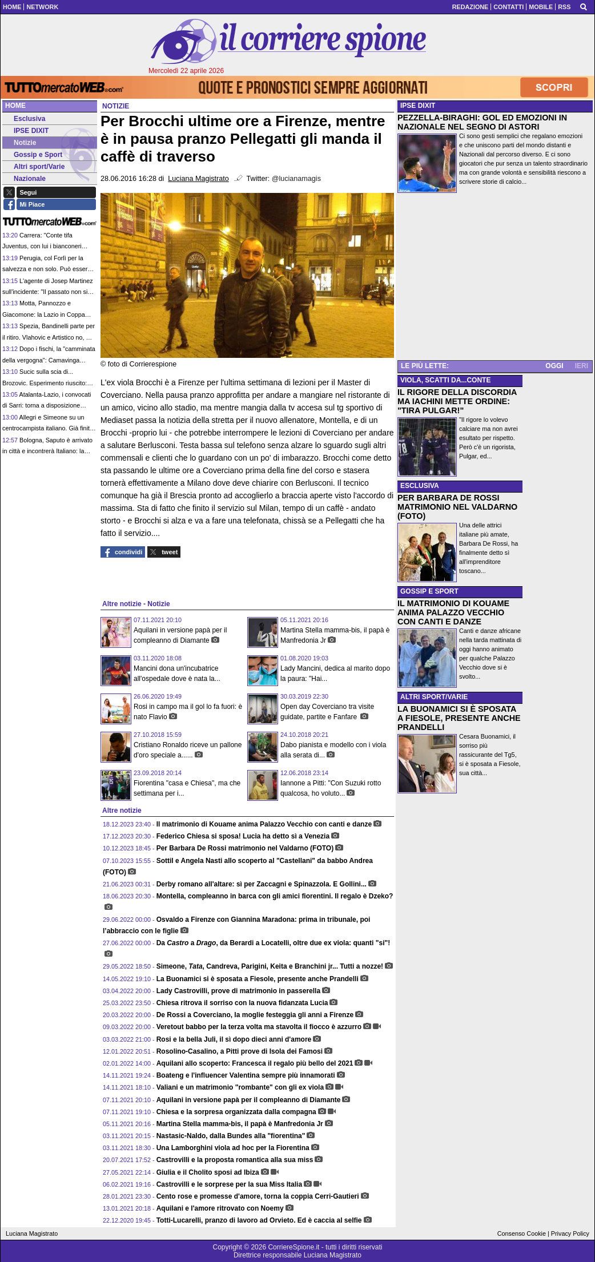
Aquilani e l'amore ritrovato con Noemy (220, 1208)
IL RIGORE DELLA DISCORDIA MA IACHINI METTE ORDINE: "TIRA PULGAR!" (457, 401)
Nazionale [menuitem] (25, 179)
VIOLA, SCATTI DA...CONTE (445, 380)
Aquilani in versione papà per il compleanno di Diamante (248, 1100)
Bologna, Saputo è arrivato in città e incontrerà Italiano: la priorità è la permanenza (47, 451)
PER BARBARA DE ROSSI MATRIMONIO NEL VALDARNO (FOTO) (457, 507)
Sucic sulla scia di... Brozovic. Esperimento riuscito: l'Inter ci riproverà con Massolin (44, 382)
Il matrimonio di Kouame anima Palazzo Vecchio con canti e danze (264, 824)
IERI (581, 366)
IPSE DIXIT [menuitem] (27, 131)
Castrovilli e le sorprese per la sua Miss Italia (229, 1184)
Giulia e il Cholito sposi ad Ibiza (207, 1172)
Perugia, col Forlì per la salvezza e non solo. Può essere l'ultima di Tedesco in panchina (46, 269)
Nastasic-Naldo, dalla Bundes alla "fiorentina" (230, 1136)
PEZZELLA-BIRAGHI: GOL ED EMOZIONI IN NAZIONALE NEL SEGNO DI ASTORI (482, 122)
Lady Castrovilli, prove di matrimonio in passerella (238, 991)
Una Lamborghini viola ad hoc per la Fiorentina (232, 1148)
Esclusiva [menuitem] (25, 119)
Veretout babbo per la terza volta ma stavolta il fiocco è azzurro (258, 1027)
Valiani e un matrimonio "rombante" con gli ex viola (240, 1087)
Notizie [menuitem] (20, 143)
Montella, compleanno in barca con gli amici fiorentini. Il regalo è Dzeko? (274, 896)
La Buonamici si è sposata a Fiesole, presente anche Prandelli (257, 979)
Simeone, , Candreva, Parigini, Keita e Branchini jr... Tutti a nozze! (269, 966)
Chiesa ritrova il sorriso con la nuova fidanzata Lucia (242, 1003)
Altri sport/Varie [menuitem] (35, 167)
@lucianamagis (296, 179)
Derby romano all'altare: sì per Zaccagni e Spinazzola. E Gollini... (261, 884)
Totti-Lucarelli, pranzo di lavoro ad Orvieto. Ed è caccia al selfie (259, 1220)
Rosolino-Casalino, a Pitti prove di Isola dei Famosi (239, 1051)
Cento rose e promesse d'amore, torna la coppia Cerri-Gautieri (257, 1196)
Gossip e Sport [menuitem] (33, 155)
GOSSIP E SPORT (429, 591)
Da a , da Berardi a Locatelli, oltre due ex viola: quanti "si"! (273, 943)
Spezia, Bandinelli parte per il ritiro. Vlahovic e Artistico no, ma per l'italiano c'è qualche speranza (48, 337)
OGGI (554, 366)
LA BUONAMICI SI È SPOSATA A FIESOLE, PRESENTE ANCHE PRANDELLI (459, 718)
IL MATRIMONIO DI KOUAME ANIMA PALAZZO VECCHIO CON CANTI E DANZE (453, 612)
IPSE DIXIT (417, 106)
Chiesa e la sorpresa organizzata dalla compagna (236, 1112)
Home (15, 106)
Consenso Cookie (521, 1233)
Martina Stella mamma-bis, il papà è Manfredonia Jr (239, 1124)
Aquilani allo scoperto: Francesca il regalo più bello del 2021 (254, 1063)
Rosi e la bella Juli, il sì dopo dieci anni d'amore (234, 1039)
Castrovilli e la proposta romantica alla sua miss (234, 1160)
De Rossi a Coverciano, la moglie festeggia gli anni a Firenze (254, 1015)
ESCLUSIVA (419, 486)
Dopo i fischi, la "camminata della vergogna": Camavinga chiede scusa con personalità (48, 359)
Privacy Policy (570, 1233)
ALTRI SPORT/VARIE (434, 697)
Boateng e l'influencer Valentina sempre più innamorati (245, 1075)
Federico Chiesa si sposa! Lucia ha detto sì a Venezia (242, 836)
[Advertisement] (495, 278)
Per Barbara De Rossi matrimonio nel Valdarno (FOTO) (245, 848)
